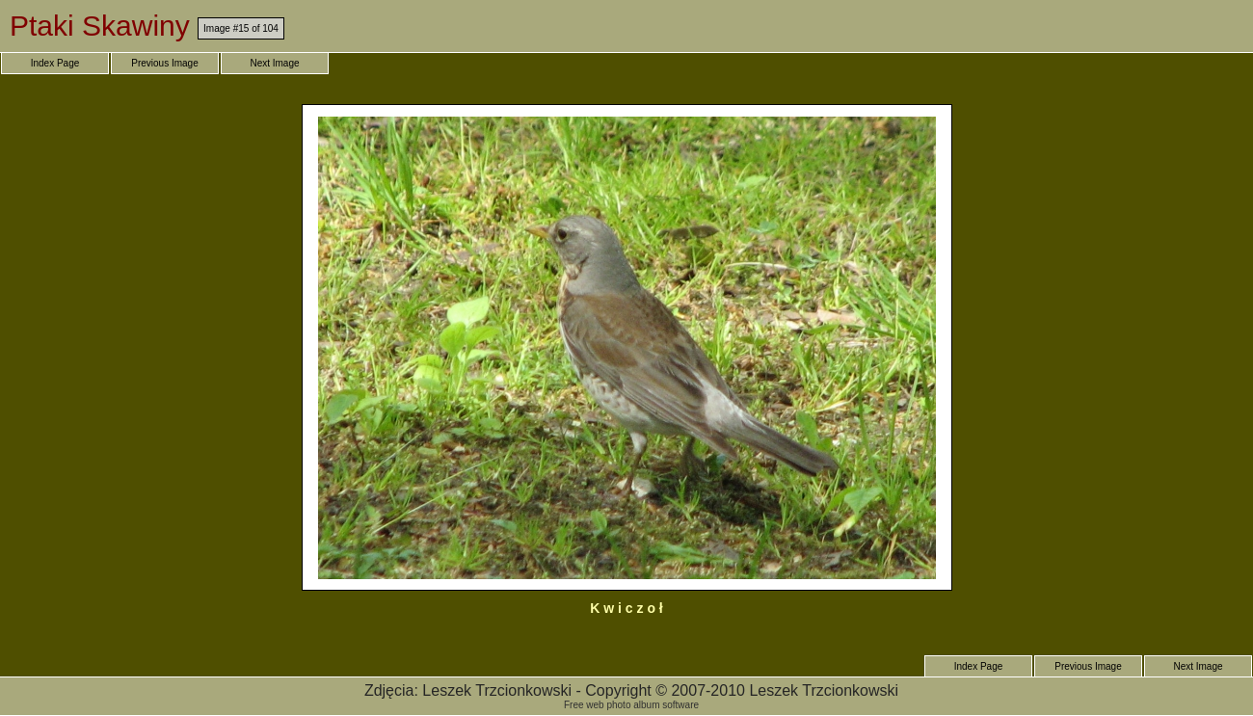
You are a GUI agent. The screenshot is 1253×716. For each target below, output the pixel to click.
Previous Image (164, 63)
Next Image (274, 63)
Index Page (55, 63)
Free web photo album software (631, 705)
